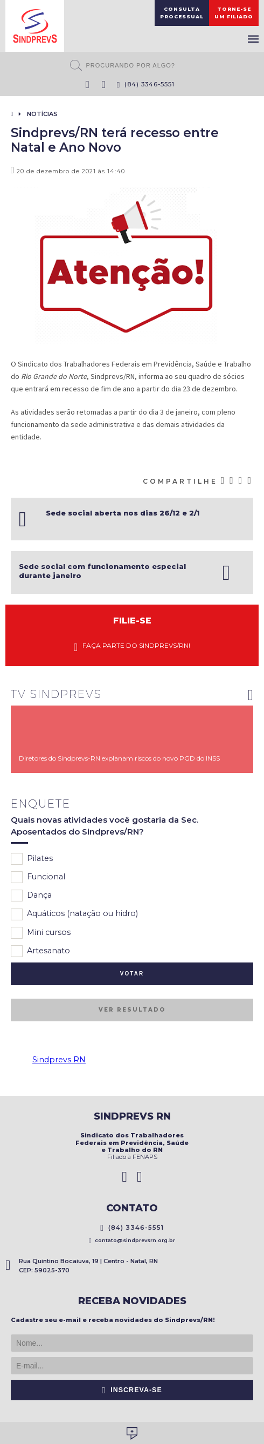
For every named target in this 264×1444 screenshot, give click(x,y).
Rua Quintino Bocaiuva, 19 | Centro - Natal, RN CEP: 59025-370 (81, 1265)
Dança (31, 895)
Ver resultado (132, 1009)
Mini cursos (41, 933)
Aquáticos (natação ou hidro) (74, 914)
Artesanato (40, 951)
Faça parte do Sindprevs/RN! (132, 647)
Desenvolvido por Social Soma (132, 1433)
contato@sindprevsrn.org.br (132, 1240)
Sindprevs (34, 26)
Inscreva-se (132, 1390)
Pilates (32, 859)
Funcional (38, 877)
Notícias (42, 114)
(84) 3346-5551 (146, 84)
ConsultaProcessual (182, 12)
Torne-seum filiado (233, 12)
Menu (253, 38)
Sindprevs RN (59, 1060)
